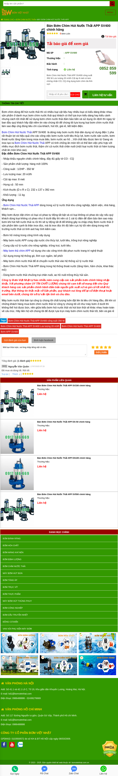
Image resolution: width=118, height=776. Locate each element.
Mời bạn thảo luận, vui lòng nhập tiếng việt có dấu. (44, 350)
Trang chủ (7, 19)
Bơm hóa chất (11, 545)
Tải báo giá (108, 36)
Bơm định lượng (12, 559)
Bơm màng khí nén (13, 552)
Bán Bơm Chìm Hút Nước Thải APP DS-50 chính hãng (63, 422)
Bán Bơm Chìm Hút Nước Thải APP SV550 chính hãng (64, 494)
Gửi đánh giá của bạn (15, 340)
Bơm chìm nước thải (25, 19)
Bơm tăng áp (10, 580)
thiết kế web (57, 762)
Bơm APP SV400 (9, 331)
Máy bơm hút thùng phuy (17, 601)
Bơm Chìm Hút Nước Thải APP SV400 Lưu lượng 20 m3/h (30, 326)
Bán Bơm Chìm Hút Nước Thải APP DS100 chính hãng (64, 458)
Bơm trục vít (10, 587)
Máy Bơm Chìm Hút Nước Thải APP (53, 19)
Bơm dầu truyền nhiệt (15, 615)
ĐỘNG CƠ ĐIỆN (10, 622)
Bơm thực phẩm (11, 594)
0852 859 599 (105, 68)
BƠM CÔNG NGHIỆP (13, 608)
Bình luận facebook (43, 340)
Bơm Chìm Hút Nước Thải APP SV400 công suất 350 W (36, 320)
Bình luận (65, 34)
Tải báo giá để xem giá (67, 43)
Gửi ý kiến (101, 352)
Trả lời (5, 374)
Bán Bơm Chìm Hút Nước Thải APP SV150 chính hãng (64, 385)
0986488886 (18, 698)
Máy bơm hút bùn (12, 573)
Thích (14, 374)
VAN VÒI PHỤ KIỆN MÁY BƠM (17, 629)
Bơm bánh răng (11, 538)
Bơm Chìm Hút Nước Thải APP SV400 (81, 326)
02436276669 (34, 698)
